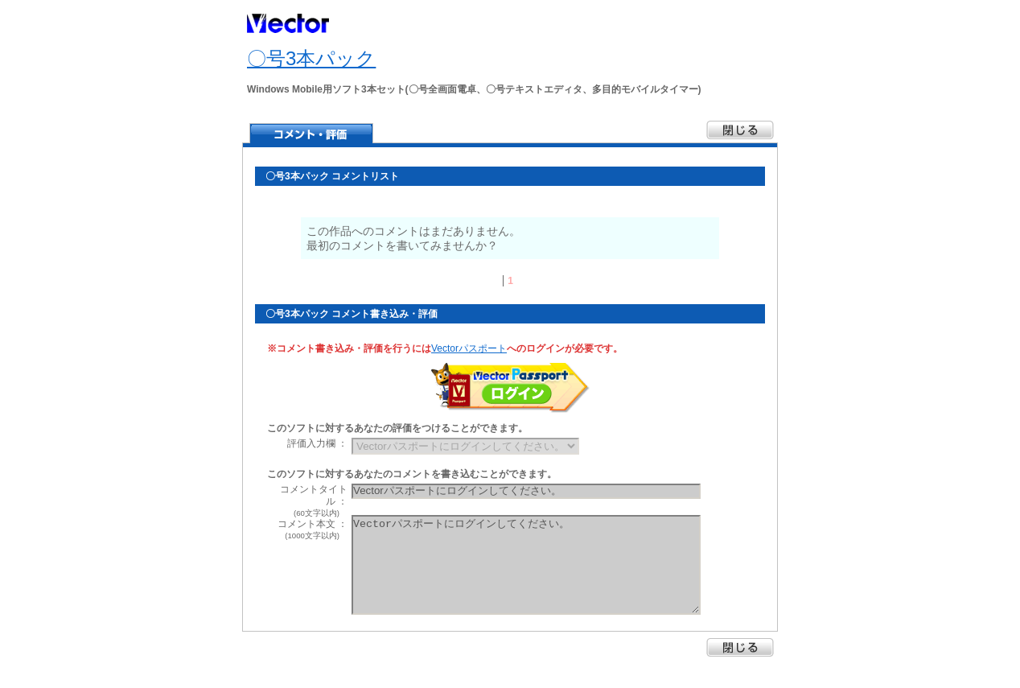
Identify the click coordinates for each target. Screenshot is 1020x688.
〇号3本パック (311, 58)
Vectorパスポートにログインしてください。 (526, 565)
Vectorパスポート (469, 348)
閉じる (740, 647)
